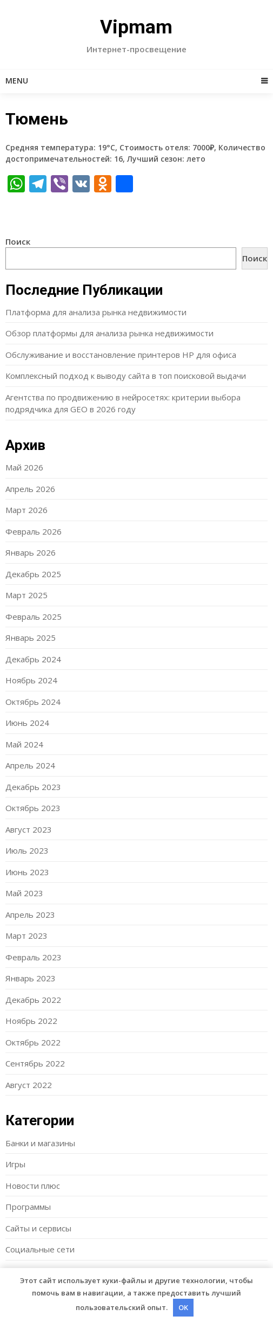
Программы (28, 1206)
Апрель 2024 (30, 765)
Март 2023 (26, 935)
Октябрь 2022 (33, 1042)
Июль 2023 (27, 850)
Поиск (17, 241)
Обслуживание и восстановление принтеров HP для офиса (120, 354)
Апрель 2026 (30, 488)
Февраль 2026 (33, 531)
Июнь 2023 (27, 872)
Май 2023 (24, 893)
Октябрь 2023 (33, 807)
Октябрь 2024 (33, 701)
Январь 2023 (30, 978)
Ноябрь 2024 (31, 680)
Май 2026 (24, 467)
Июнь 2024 (27, 722)
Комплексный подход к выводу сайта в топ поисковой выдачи (125, 375)
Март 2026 (26, 509)
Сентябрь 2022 (35, 1063)
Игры (15, 1164)
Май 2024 (24, 744)
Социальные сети (40, 1249)
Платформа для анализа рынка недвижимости (96, 312)
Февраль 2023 (33, 957)
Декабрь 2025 (33, 574)
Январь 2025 (30, 637)
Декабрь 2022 (33, 999)
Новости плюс (32, 1185)
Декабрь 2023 (33, 786)
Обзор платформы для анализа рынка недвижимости (109, 333)
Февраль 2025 (33, 616)
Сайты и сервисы (38, 1228)
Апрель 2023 (30, 914)
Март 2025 (26, 595)
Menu (16, 80)
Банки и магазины (40, 1143)
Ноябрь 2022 (31, 1020)
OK (183, 1307)
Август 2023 (28, 829)
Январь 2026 (30, 552)
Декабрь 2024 (33, 659)
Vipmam (136, 27)
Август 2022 (28, 1084)
